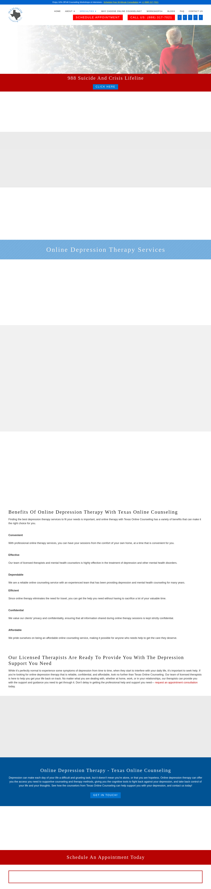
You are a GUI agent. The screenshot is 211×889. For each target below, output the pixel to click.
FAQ (182, 11)
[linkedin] (190, 17)
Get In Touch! (105, 795)
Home (57, 11)
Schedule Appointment (98, 17)
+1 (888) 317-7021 (150, 2)
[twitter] (195, 17)
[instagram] (185, 17)
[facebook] (180, 17)
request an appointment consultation (176, 682)
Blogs (171, 11)
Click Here (105, 86)
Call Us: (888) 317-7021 (151, 17)
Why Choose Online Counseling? (121, 11)
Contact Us (196, 11)
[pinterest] (201, 17)
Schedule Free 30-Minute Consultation (121, 2)
